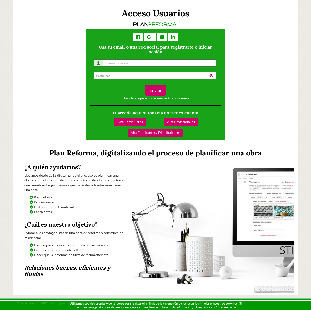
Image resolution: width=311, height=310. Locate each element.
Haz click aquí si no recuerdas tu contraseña (155, 98)
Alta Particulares (130, 122)
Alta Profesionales (181, 122)
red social (148, 47)
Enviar (155, 90)
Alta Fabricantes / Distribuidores (155, 132)
